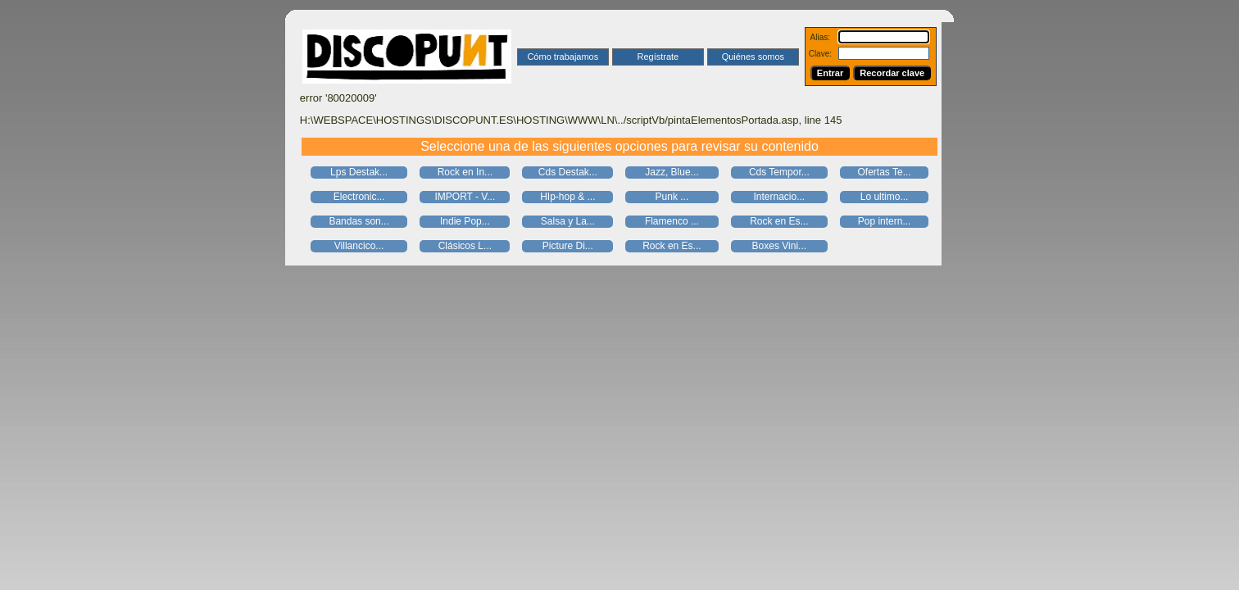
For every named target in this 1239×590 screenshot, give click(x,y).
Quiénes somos (753, 56)
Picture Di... (567, 246)
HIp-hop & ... (567, 196)
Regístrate (657, 56)
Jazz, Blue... (671, 172)
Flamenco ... (672, 221)
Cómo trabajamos (562, 56)
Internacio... (779, 196)
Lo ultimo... (884, 196)
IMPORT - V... (464, 196)
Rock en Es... (779, 221)
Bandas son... (358, 221)
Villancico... (359, 246)
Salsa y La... (568, 221)
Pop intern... (884, 221)
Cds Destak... (567, 172)
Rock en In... (465, 172)
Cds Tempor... (779, 172)
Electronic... (359, 196)
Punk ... (672, 196)
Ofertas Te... (884, 172)
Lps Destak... (359, 172)
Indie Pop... (465, 221)
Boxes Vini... (779, 246)
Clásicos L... (465, 246)
